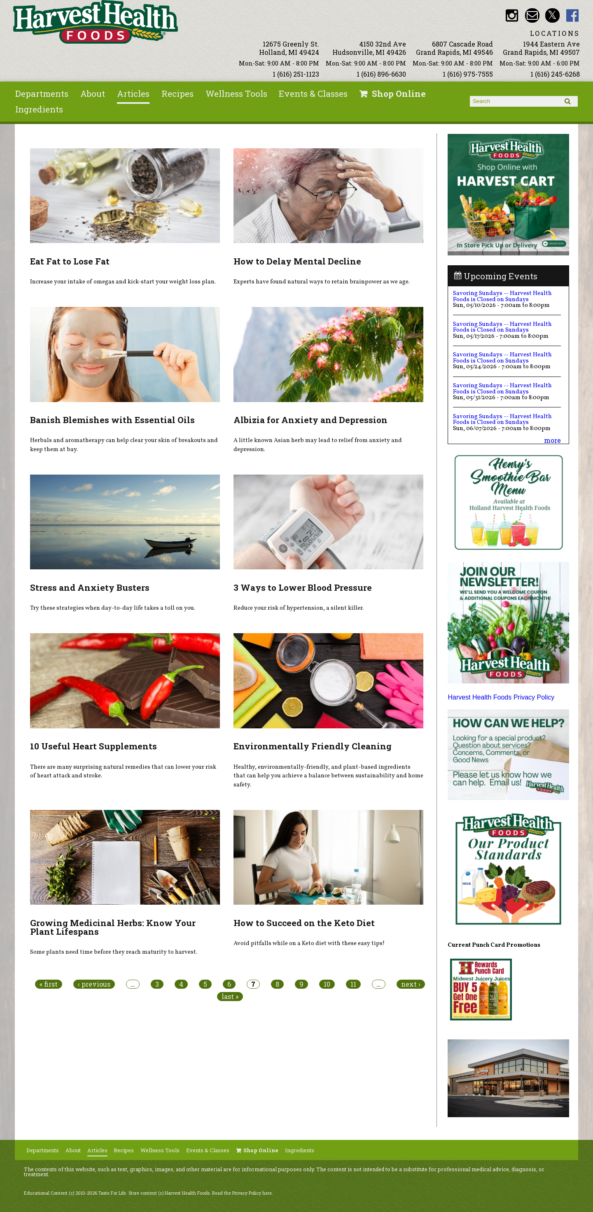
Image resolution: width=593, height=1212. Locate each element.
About (92, 93)
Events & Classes (313, 93)
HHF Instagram (512, 15)
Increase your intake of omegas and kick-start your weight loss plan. (123, 282)
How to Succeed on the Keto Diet (304, 923)
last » (230, 996)
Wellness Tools (236, 93)
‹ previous (94, 984)
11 (353, 984)
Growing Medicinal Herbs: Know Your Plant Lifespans (113, 927)
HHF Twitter (552, 15)
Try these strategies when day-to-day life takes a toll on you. (112, 608)
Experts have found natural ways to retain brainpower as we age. (321, 282)
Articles (133, 93)
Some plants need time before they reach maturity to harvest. (113, 952)
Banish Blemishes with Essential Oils (112, 420)
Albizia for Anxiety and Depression (310, 420)
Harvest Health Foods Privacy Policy (501, 697)
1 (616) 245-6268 (555, 74)
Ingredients (39, 109)
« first (49, 984)
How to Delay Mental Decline (297, 261)
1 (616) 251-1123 (296, 74)
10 (327, 984)
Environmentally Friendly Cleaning (312, 746)
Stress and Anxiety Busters (89, 587)
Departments (41, 93)
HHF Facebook (572, 15)
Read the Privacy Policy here (242, 1193)
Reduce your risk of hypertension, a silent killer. (298, 608)
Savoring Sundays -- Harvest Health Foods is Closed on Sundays (502, 296)
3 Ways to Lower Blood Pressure (302, 587)
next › (410, 984)
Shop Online (399, 93)
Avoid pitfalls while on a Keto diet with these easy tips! (309, 943)
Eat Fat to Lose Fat (70, 261)
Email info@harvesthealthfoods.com (532, 15)
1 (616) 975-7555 (468, 74)
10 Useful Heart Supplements (93, 746)
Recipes (177, 93)
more (552, 440)
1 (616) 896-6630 (381, 74)
